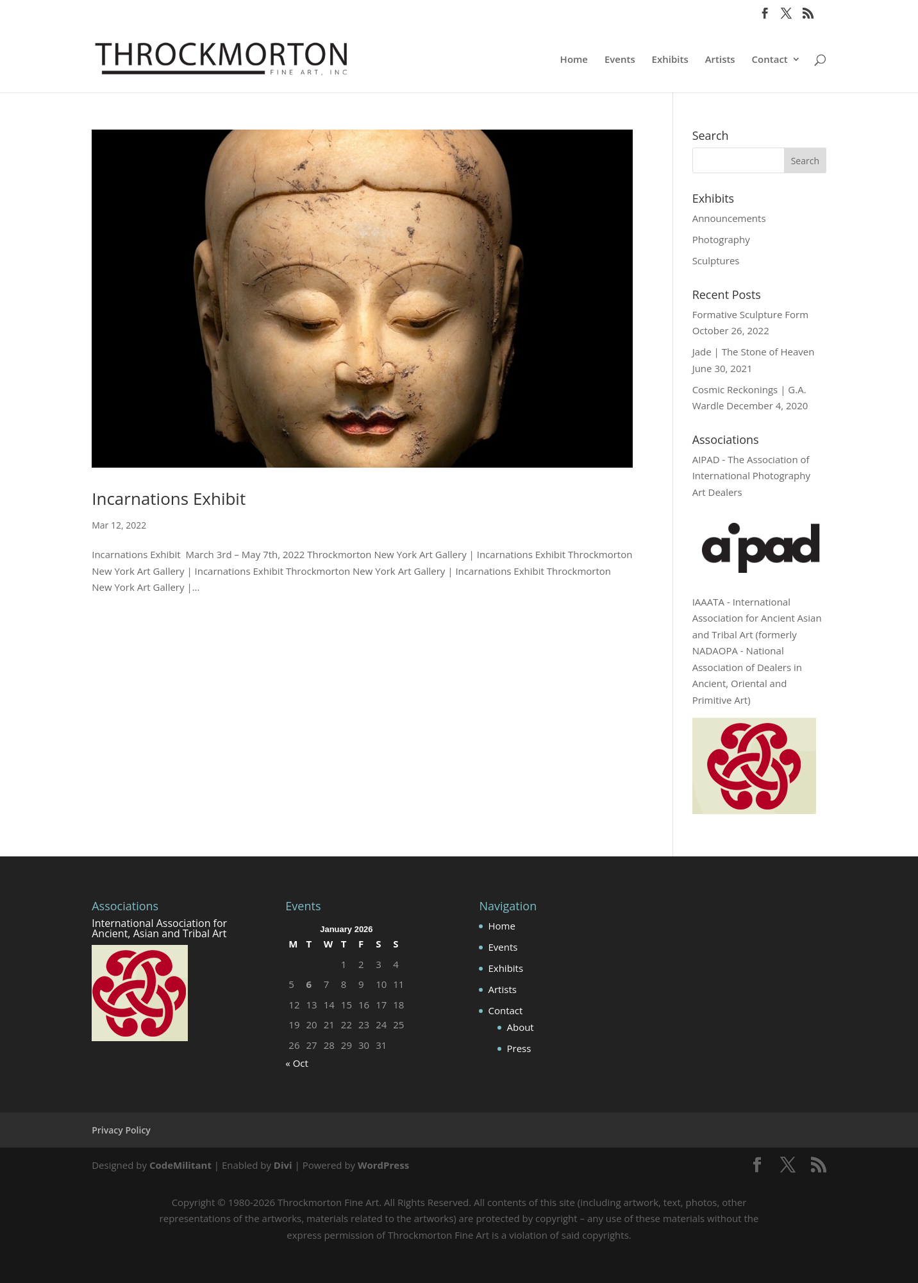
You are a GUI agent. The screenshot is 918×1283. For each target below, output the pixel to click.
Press (518, 1048)
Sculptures (716, 260)
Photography (721, 239)
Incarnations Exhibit (169, 498)
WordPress (383, 1165)
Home (574, 60)
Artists (720, 60)
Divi (283, 1165)
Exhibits (670, 60)
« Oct (296, 1063)
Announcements (729, 218)
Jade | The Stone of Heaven (753, 351)
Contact (770, 60)
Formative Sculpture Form (750, 314)
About (519, 1027)
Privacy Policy (121, 1130)
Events (620, 60)
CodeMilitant (180, 1165)
